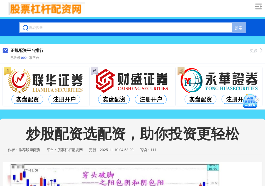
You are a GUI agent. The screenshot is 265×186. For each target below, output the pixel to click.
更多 (256, 50)
